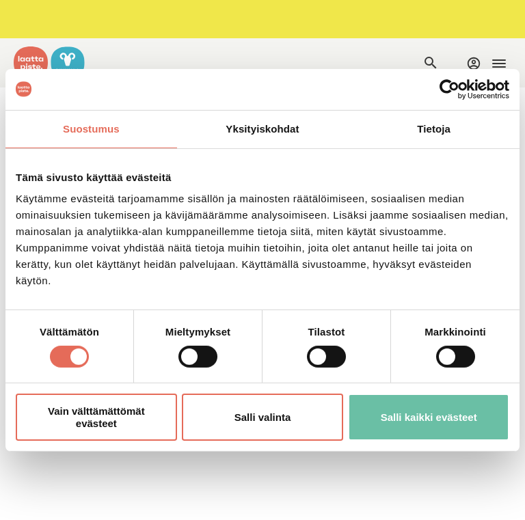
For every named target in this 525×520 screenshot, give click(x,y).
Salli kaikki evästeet (429, 417)
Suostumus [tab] (91, 128)
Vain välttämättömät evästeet (96, 416)
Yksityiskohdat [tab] (262, 128)
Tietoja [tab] (433, 128)
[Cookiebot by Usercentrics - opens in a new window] (449, 89)
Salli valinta (262, 417)
